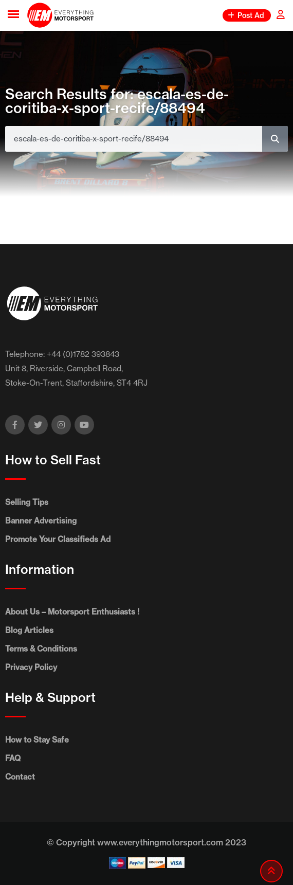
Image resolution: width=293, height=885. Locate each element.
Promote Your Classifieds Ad (58, 539)
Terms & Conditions (41, 649)
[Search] (275, 139)
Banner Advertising (41, 521)
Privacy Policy (31, 667)
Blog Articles (29, 630)
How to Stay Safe (37, 740)
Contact (20, 777)
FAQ (13, 758)
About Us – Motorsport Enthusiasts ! (72, 612)
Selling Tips (26, 502)
